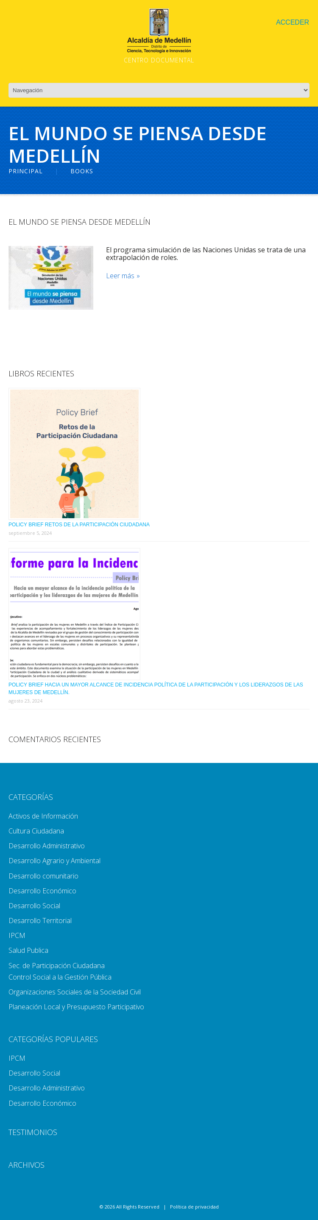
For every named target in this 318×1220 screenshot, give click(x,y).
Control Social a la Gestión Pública (60, 977)
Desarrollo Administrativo (46, 845)
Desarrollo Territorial (40, 920)
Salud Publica (28, 950)
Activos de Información (43, 816)
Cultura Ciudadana (36, 831)
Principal (25, 171)
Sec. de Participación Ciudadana (56, 965)
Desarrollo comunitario (43, 876)
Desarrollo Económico (42, 890)
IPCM (16, 935)
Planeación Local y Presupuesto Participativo (76, 1006)
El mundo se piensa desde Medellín (79, 222)
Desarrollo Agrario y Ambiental (54, 860)
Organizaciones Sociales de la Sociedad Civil (74, 992)
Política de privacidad (194, 1206)
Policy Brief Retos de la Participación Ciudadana (79, 525)
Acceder (292, 22)
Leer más (120, 276)
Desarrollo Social (34, 905)
